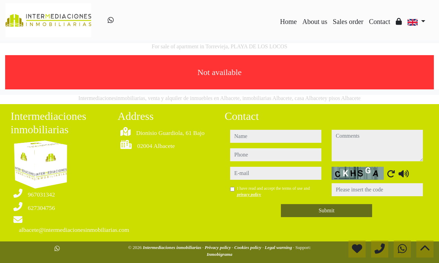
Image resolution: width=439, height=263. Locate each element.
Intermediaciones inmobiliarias (172, 247)
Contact (379, 21)
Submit (326, 210)
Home (288, 21)
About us (314, 21)
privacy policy (249, 194)
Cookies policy (248, 247)
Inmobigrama (220, 254)
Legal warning (279, 247)
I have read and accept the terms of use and (273, 191)
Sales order (348, 21)
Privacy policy (218, 247)
